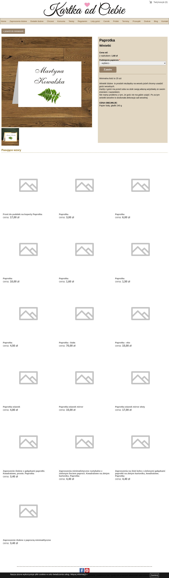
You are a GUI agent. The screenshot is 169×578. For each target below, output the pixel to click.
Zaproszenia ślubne (18, 21)
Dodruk (147, 21)
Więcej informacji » (78, 574)
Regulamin (82, 21)
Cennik (106, 21)
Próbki (116, 21)
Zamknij (154, 575)
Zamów (108, 69)
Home (3, 21)
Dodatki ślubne (36, 21)
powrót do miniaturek (14, 31)
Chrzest (50, 21)
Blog (156, 21)
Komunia (61, 21)
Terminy (125, 21)
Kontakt (164, 21)
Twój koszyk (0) (161, 2)
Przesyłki (137, 21)
